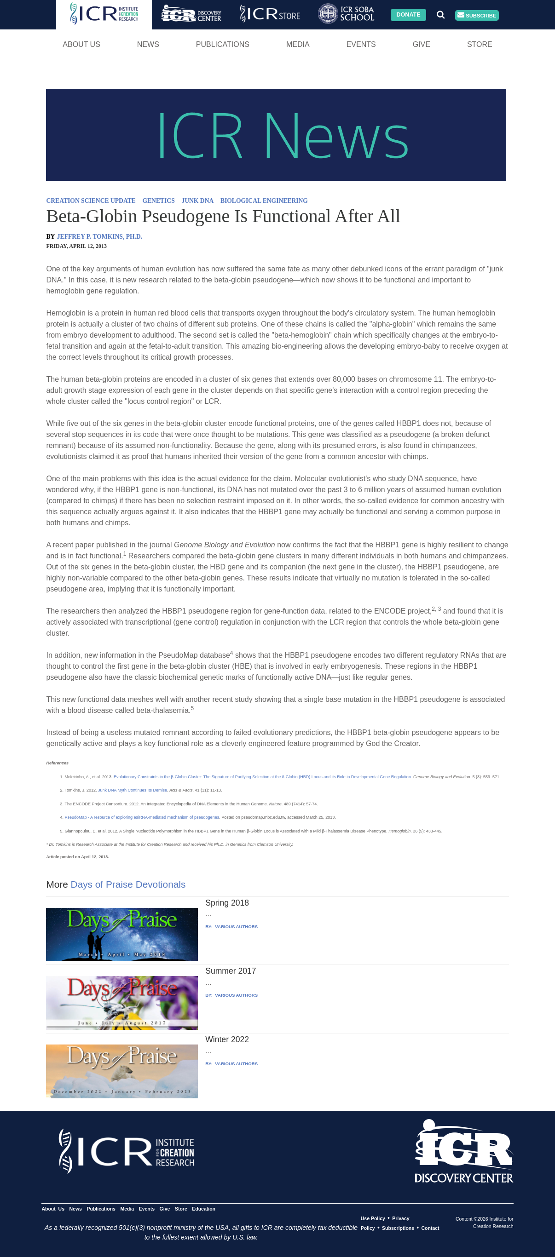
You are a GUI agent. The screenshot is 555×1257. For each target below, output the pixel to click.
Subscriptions (398, 1228)
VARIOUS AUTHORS (236, 926)
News (148, 44)
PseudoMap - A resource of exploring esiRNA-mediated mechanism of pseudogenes (141, 817)
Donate (408, 14)
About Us (81, 44)
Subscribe (476, 15)
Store (479, 44)
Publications (222, 44)
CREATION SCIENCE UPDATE (90, 200)
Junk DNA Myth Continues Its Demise (132, 790)
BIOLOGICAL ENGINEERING (264, 200)
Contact (430, 1228)
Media (298, 44)
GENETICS (158, 200)
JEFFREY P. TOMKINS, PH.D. (99, 236)
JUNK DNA (197, 200)
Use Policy (373, 1218)
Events (361, 44)
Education (203, 1208)
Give (421, 44)
